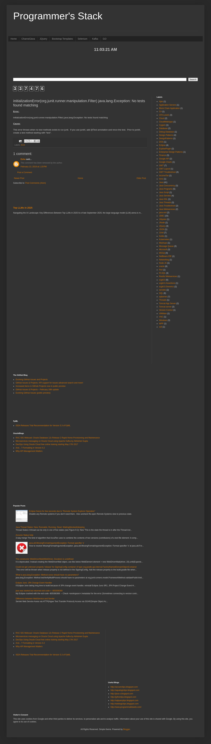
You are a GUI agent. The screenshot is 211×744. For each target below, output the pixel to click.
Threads (162, 300)
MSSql (162, 253)
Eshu (23, 159)
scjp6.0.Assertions (167, 283)
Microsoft (163, 249)
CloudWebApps (166, 122)
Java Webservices (167, 209)
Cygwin (162, 125)
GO (104, 38)
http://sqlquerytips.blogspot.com (124, 700)
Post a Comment (24, 172)
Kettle (161, 236)
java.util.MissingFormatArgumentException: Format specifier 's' (56, 543)
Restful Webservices (168, 276)
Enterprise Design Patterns (171, 152)
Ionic (161, 179)
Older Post (141, 178)
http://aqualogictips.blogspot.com (125, 690)
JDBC (161, 216)
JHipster (162, 219)
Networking (164, 260)
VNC (161, 317)
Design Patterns (166, 135)
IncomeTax (164, 175)
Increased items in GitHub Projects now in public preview (40, 386)
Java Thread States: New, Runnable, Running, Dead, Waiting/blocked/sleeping (50, 527)
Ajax (161, 101)
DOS (161, 142)
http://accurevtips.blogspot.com (124, 687)
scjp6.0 (162, 280)
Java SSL (163, 199)
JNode (162, 222)
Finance (162, 155)
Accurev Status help (24, 535)
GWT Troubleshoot (167, 172)
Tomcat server (165, 307)
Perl (161, 270)
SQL (161, 293)
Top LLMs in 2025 (22, 207)
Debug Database (166, 132)
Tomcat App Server (167, 303)
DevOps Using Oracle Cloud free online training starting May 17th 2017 (47, 444)
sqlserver (163, 297)
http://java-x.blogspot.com (122, 694)
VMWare (163, 313)
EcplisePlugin (165, 149)
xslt (160, 327)
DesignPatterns (166, 138)
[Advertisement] (105, 64)
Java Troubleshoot (167, 206)
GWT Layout (164, 169)
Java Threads (165, 202)
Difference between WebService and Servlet (35, 598)
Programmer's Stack (58, 15)
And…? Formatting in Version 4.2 (30, 448)
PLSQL (162, 273)
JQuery (43, 38)
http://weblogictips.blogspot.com (125, 704)
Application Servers (167, 105)
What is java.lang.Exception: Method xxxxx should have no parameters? (47, 575)
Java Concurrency (167, 185)
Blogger (126, 729)
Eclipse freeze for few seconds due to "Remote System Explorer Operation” (62, 511)
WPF (161, 323)
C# (160, 111)
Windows (163, 320)
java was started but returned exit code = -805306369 (39, 591)
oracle (162, 266)
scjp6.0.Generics (166, 286)
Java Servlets (165, 196)
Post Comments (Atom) (35, 183)
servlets (162, 290)
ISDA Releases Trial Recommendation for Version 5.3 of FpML (43, 425)
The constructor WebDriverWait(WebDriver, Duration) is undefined (45, 559)
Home (14, 38)
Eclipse (162, 145)
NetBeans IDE (165, 256)
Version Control (166, 310)
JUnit (23, 145)
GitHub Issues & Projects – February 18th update (37, 389)
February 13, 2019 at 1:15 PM (34, 166)
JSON (161, 229)
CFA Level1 (164, 115)
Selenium (82, 38)
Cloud (161, 118)
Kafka (95, 38)
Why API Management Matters (29, 451)
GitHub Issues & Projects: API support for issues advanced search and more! (49, 383)
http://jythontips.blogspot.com (123, 697)
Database (163, 128)
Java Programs (165, 189)
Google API (164, 159)
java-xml (162, 212)
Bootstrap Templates (62, 38)
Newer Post (19, 178)
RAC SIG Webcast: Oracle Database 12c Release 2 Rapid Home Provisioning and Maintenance (58, 438)
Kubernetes (164, 239)
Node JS (163, 263)
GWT (161, 165)
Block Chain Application (169, 108)
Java (161, 182)
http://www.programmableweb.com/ (126, 707)
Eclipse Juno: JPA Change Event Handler (34, 583)
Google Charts (165, 162)
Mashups (163, 243)
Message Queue (166, 246)
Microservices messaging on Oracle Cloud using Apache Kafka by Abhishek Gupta (52, 441)
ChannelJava (28, 38)
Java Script (164, 192)
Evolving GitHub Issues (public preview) (33, 393)
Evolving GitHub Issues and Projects (32, 379)
